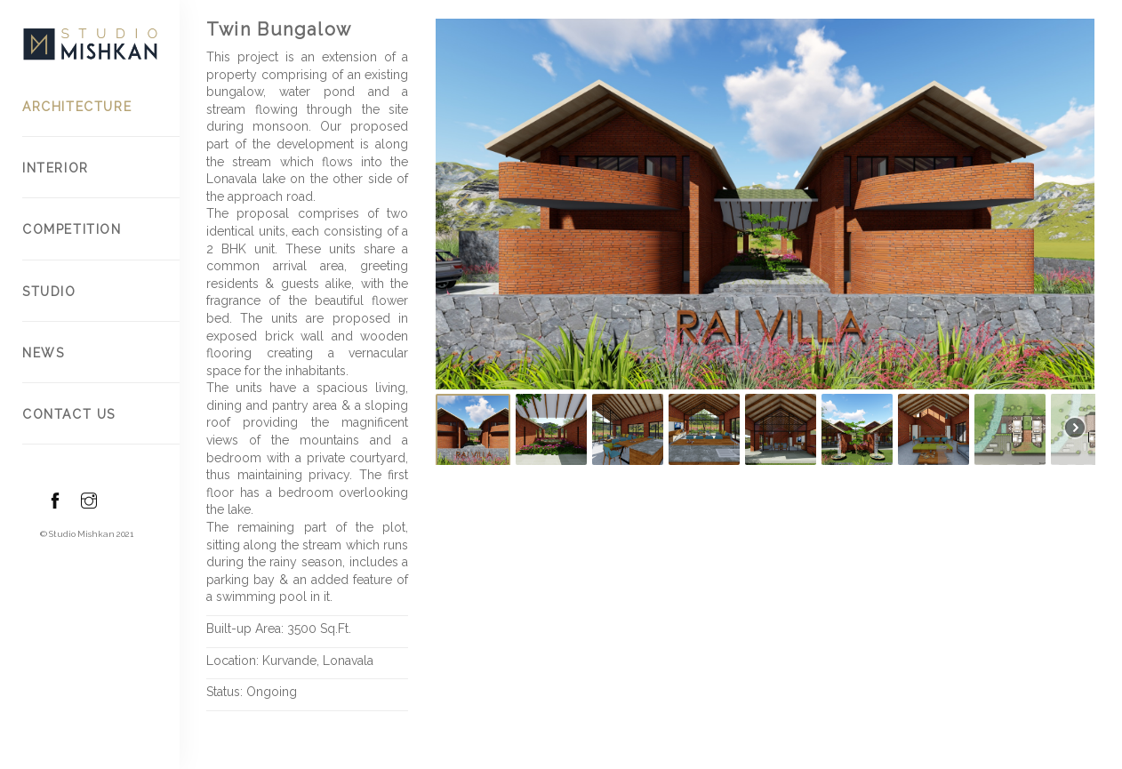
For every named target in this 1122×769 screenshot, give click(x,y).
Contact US (69, 414)
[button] (462, 204)
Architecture (77, 107)
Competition (72, 229)
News (43, 353)
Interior (55, 168)
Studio (49, 291)
